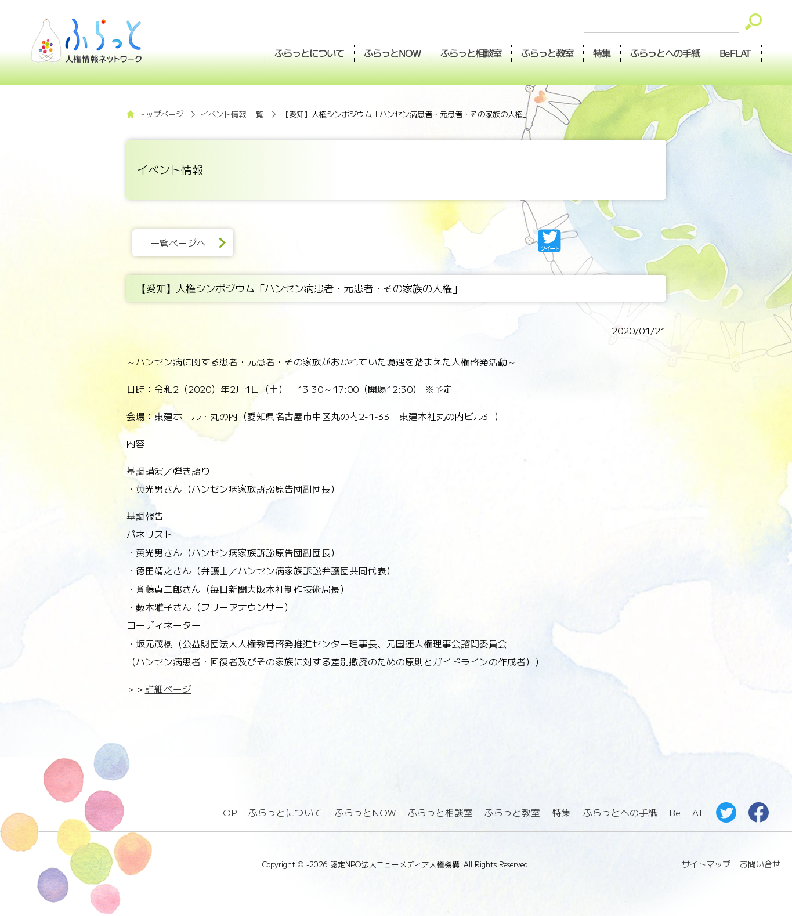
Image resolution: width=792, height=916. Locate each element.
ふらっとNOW (365, 812)
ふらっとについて (310, 53)
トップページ (160, 114)
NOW (392, 53)
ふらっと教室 (512, 812)
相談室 (470, 53)
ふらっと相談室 (440, 812)
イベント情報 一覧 (232, 114)
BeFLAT (735, 53)
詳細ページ (168, 689)
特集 (601, 53)
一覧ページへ (178, 242)
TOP (227, 812)
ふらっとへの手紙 (620, 812)
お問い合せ (760, 864)
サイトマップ (706, 864)
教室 (547, 53)
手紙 (665, 53)
